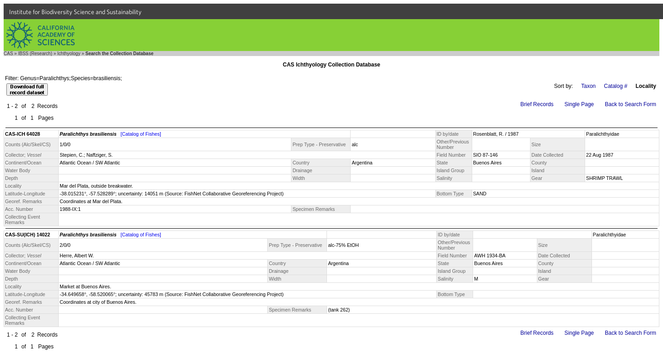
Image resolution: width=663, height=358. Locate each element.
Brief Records (537, 104)
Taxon (588, 86)
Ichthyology (69, 53)
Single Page (579, 104)
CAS (8, 53)
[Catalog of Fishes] (141, 134)
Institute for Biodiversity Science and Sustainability (75, 11)
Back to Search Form (630, 104)
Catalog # (615, 86)
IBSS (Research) (35, 53)
